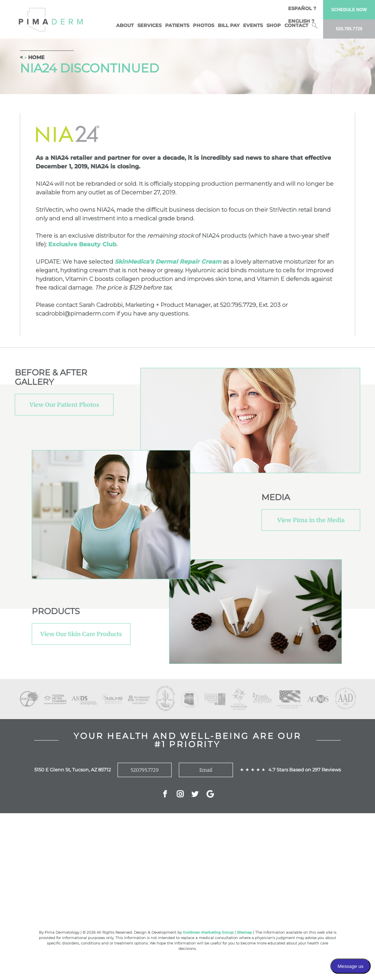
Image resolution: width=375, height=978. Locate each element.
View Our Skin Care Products (81, 634)
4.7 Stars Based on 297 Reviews (304, 769)
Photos (203, 25)
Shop (273, 25)
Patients (177, 25)
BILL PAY (229, 25)
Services (149, 25)
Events (253, 25)
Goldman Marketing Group (208, 932)
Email (205, 770)
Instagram (180, 794)
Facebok (164, 794)
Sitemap (244, 932)
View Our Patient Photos (64, 404)
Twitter (194, 794)
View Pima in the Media (311, 520)
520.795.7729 (145, 770)
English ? (301, 21)
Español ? (302, 8)
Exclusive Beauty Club (82, 244)
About (125, 25)
